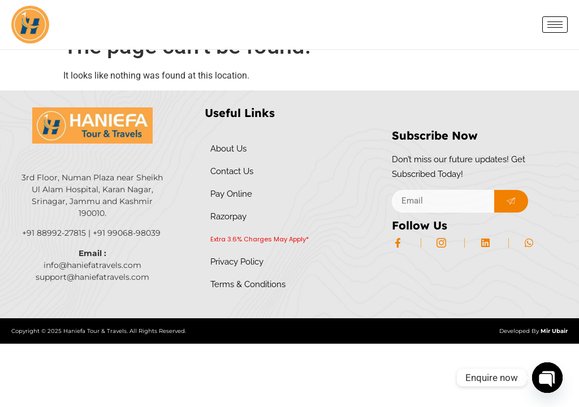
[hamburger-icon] (555, 24)
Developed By (533, 353)
